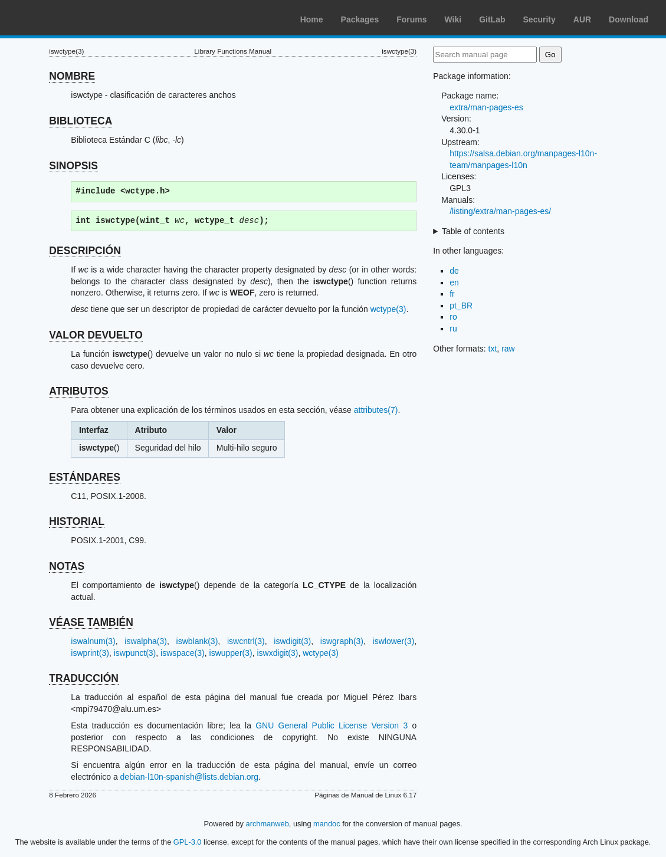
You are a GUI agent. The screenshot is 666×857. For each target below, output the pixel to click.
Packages (360, 19)
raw (508, 348)
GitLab (492, 19)
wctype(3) (388, 309)
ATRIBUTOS (78, 391)
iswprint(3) (90, 653)
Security (539, 19)
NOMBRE (72, 76)
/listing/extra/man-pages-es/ (500, 211)
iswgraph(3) (341, 641)
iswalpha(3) (145, 641)
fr (452, 293)
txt (492, 348)
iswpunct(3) (135, 653)
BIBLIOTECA (80, 121)
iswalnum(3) (93, 641)
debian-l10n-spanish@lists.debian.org (189, 777)
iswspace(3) (182, 653)
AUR (582, 19)
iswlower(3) (394, 641)
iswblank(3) (197, 641)
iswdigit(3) (292, 641)
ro (453, 316)
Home (311, 19)
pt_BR (461, 305)
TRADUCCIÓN (84, 678)
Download (628, 19)
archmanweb (267, 823)
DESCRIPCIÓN (85, 251)
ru (453, 328)
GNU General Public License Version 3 (331, 725)
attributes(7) (376, 410)
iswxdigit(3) (277, 653)
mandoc (326, 823)
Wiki (453, 19)
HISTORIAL (76, 521)
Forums (411, 19)
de (454, 270)
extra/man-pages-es (486, 107)
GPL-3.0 (187, 842)
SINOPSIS (73, 166)
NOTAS (66, 566)
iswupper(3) (230, 653)
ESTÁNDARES (84, 477)
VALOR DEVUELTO (95, 335)
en (454, 282)
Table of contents (473, 231)
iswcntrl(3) (246, 641)
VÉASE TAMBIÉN (91, 622)
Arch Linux (65, 17)
